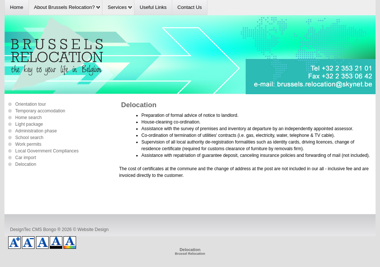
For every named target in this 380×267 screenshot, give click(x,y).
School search (29, 137)
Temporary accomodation (40, 110)
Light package (29, 124)
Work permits (28, 144)
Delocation (25, 164)
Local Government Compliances (47, 151)
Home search (28, 117)
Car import (25, 157)
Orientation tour (30, 104)
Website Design (93, 229)
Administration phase (36, 131)
